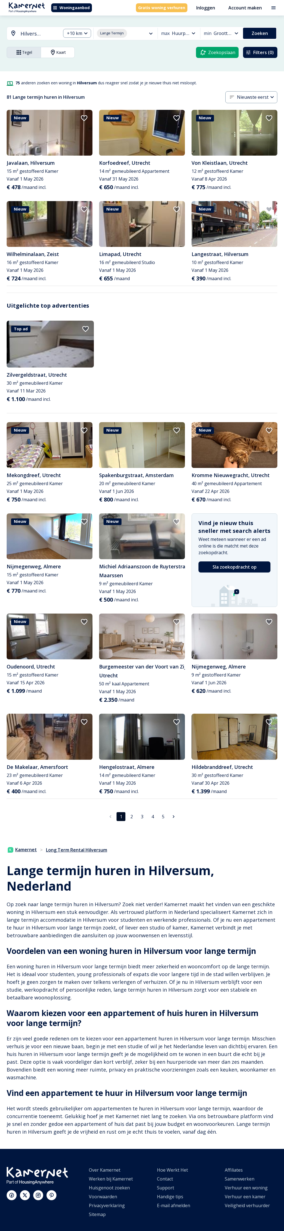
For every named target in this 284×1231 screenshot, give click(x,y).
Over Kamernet (104, 1170)
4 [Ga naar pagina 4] (152, 817)
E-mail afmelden (173, 1205)
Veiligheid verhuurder (247, 1205)
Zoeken (260, 33)
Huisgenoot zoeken (109, 1188)
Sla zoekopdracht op (235, 567)
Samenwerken (239, 1179)
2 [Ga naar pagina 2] (131, 817)
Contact (165, 1179)
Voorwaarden (103, 1197)
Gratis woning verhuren (161, 7)
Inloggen (205, 8)
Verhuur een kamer (245, 1197)
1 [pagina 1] (121, 817)
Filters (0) (260, 52)
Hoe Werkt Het (172, 1170)
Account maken (245, 8)
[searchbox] (39, 34)
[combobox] (30, 33)
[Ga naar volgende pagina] (173, 816)
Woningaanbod (71, 7)
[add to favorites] (84, 118)
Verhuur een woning (246, 1188)
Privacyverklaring (107, 1205)
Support (165, 1188)
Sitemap (97, 1214)
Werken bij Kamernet (111, 1179)
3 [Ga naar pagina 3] (142, 817)
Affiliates (234, 1170)
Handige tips (170, 1197)
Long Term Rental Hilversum (76, 850)
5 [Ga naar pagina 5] (163, 817)
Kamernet (22, 850)
